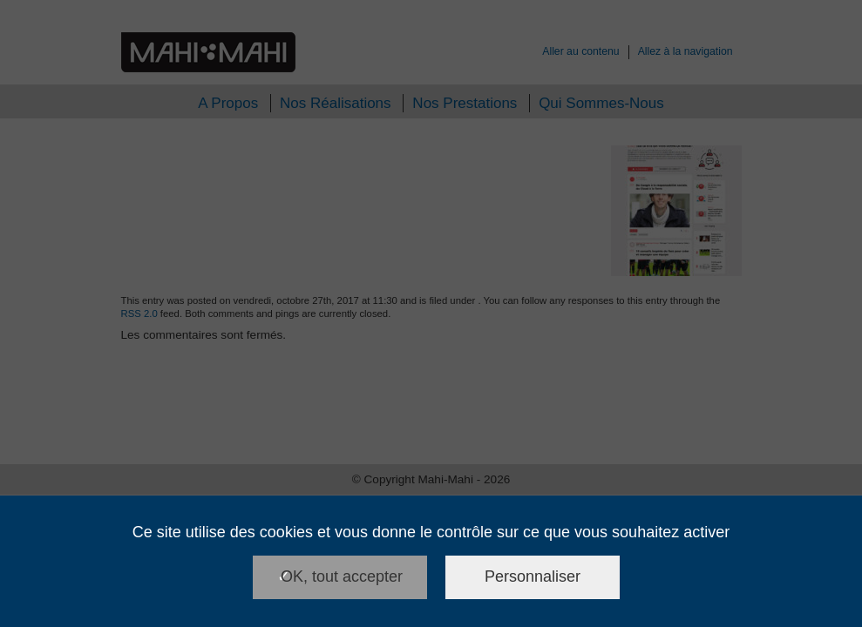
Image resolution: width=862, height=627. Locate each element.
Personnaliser (532, 576)
